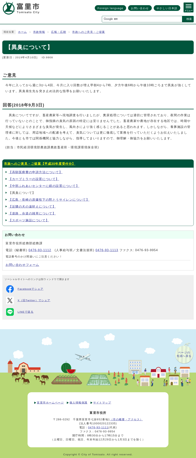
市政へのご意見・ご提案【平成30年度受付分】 (39, 163)
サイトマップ (102, 402)
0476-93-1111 (98, 427)
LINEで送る (19, 312)
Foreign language (110, 8)
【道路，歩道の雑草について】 (32, 213)
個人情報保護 (78, 402)
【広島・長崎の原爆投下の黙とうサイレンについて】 (49, 199)
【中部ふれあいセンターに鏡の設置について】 (44, 186)
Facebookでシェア (24, 289)
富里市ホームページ (50, 402)
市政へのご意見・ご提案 (88, 32)
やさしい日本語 (167, 8)
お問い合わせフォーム (22, 264)
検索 (189, 18)
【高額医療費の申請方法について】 (36, 172)
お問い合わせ (140, 8)
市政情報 (39, 32)
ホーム (22, 32)
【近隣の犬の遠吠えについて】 (32, 206)
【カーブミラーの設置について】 (34, 179)
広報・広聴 (58, 32)
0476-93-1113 (107, 250)
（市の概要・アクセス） (126, 419)
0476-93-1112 (40, 250)
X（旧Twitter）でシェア (28, 300)
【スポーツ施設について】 (29, 220)
